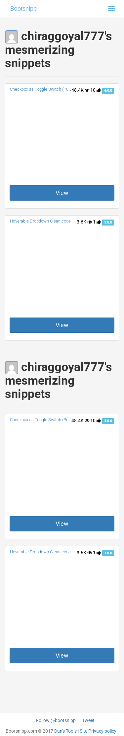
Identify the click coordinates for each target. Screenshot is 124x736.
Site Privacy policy (98, 731)
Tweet (88, 720)
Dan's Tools (65, 731)
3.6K (84, 222)
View (62, 192)
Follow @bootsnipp (56, 720)
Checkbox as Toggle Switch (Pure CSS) (46, 89)
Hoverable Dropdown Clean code (40, 221)
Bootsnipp (23, 8)
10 (95, 90)
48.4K (80, 90)
